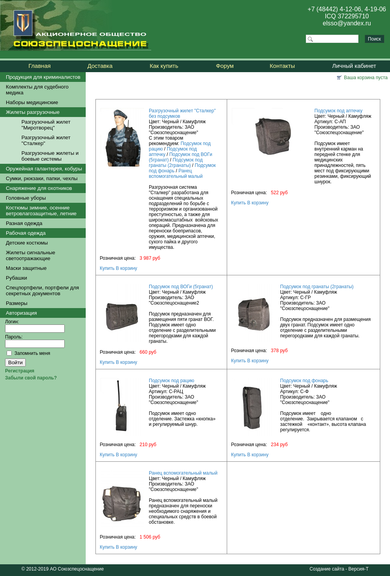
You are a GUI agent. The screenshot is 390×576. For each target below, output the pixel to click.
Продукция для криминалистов (43, 77)
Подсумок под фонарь (304, 380)
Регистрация (19, 371)
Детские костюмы (27, 243)
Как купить (164, 65)
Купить (107, 268)
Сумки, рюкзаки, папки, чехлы (42, 178)
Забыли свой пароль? (31, 378)
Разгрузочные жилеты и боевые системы (50, 156)
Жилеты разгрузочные (33, 112)
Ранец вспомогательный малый (176, 173)
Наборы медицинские (32, 102)
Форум (225, 65)
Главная (39, 65)
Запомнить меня (32, 353)
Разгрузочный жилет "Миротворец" (46, 125)
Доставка (99, 65)
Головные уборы (26, 198)
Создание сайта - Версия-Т (339, 569)
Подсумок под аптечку (338, 110)
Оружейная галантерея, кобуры (44, 169)
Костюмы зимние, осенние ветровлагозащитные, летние (41, 210)
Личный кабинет (354, 65)
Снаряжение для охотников (39, 188)
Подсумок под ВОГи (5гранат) (181, 286)
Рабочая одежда (26, 233)
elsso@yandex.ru (347, 23)
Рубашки (16, 278)
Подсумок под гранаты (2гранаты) (176, 162)
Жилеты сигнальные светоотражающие (30, 255)
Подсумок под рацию (171, 380)
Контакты (282, 65)
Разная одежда (24, 223)
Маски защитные (26, 268)
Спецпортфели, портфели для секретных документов (42, 290)
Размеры (16, 303)
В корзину (126, 268)
